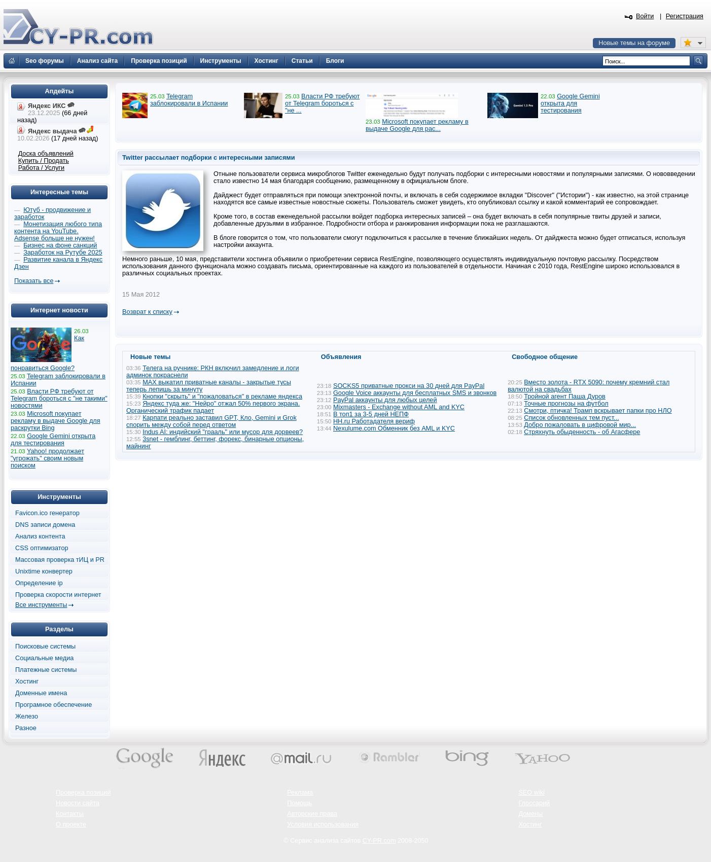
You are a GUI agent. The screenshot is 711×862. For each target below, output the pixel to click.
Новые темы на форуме (634, 43)
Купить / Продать (43, 160)
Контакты (70, 813)
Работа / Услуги (41, 167)
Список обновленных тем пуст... (571, 417)
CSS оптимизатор (41, 548)
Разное (26, 728)
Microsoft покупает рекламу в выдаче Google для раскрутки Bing (55, 421)
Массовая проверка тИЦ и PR (59, 559)
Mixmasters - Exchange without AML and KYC (399, 407)
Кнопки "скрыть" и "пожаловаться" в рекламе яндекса (222, 396)
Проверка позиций (83, 792)
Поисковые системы (45, 646)
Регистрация (684, 16)
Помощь (299, 803)
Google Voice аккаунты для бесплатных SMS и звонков (414, 393)
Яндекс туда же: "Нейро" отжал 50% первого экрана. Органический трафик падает (213, 407)
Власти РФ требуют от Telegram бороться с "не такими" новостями (59, 398)
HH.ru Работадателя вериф (374, 421)
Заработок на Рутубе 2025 (62, 252)
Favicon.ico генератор (47, 513)
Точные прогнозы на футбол (566, 403)
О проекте (71, 824)
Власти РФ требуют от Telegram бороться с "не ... (322, 103)
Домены (530, 813)
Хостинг (27, 681)
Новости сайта (77, 803)
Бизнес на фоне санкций (60, 245)
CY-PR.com (379, 840)
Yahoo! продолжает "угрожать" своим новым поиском (47, 458)
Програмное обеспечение (53, 704)
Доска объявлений (46, 153)
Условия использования (323, 824)
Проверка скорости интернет (58, 594)
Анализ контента (40, 536)
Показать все (33, 280)
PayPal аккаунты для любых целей (385, 400)
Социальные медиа (44, 658)
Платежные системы (46, 669)
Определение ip (39, 583)
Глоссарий (534, 803)
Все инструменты (41, 604)
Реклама (300, 792)
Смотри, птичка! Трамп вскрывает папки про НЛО (597, 410)
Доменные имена (41, 693)
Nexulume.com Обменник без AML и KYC (394, 428)
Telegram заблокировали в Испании (189, 100)
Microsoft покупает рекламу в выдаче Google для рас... (417, 125)
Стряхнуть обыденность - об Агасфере (582, 432)
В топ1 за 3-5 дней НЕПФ (371, 414)
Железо (26, 716)
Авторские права (312, 813)
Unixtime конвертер (44, 571)
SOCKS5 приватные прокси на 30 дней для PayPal (408, 385)
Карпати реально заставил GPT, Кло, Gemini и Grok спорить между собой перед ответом (211, 421)
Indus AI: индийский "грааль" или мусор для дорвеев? (223, 432)
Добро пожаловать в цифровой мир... (580, 424)
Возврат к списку (147, 311)
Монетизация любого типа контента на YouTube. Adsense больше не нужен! (58, 231)
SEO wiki (531, 792)
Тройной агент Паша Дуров (565, 396)
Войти (645, 16)
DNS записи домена (45, 524)
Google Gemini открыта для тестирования (570, 103)
